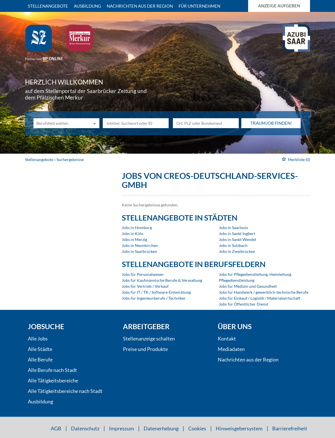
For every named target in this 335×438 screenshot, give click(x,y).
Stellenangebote (48, 6)
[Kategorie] (61, 123)
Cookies (197, 428)
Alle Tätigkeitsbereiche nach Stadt (65, 391)
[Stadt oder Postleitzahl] (206, 123)
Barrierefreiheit (289, 428)
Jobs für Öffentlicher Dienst (243, 304)
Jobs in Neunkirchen (140, 245)
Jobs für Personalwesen (143, 274)
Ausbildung (87, 6)
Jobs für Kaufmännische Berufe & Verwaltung (162, 280)
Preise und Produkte (145, 349)
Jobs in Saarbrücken (139, 251)
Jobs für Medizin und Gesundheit (248, 286)
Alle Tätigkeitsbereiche (53, 380)
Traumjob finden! (271, 123)
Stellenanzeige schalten (149, 338)
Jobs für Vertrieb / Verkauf (145, 286)
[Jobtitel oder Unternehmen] (136, 123)
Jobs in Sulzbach (233, 245)
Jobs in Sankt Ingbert (237, 233)
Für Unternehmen (199, 6)
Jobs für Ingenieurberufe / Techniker (154, 298)
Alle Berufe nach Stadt (52, 370)
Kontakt (227, 338)
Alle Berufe (40, 359)
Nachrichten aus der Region (140, 6)
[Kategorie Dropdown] (93, 123)
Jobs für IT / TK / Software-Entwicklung (156, 292)
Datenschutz (85, 428)
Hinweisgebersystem (239, 428)
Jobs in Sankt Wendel (237, 239)
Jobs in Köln (132, 233)
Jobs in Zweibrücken (237, 251)
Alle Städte (40, 349)
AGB (56, 428)
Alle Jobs (38, 338)
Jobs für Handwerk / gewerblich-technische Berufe (263, 292)
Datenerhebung (161, 428)
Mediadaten (231, 349)
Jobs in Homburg (137, 227)
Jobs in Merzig (134, 239)
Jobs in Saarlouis (233, 227)
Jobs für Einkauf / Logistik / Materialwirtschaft (259, 298)
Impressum (121, 428)
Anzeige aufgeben (279, 5)
